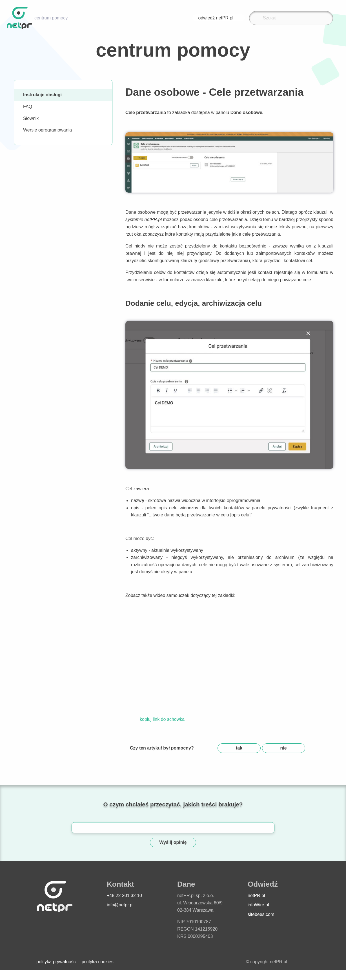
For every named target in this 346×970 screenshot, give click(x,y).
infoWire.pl (258, 904)
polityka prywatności (56, 961)
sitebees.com (261, 914)
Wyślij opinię (173, 842)
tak (239, 748)
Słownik (31, 118)
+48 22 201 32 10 (124, 895)
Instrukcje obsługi (42, 94)
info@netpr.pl (120, 904)
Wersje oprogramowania (47, 130)
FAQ (27, 106)
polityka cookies (98, 961)
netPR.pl (256, 895)
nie (283, 748)
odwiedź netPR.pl (218, 17)
